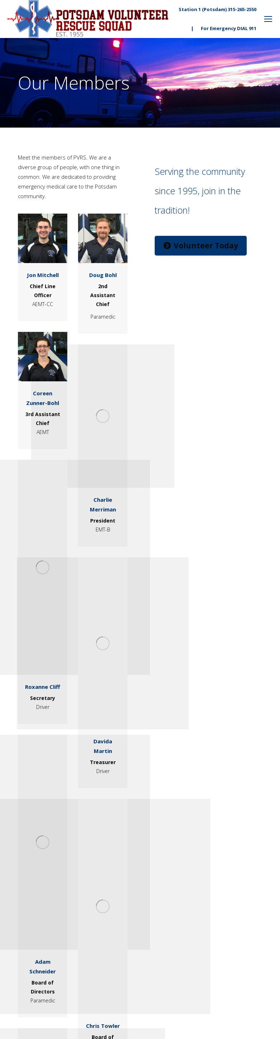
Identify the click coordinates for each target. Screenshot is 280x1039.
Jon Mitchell (43, 274)
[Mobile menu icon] (268, 19)
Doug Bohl (103, 274)
